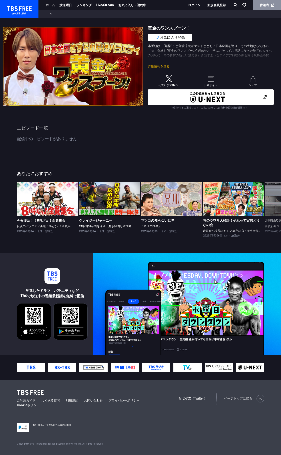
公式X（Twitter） (193, 398)
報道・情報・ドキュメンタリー (147, 14)
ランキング (84, 5)
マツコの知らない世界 (157, 221)
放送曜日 (65, 5)
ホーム (50, 5)
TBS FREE (12, 8)
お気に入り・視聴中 (132, 5)
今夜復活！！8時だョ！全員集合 (41, 221)
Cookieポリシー (28, 405)
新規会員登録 (216, 5)
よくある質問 (50, 400)
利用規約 (72, 400)
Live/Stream (105, 5)
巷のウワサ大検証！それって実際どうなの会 (231, 223)
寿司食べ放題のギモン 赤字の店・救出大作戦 (232, 230)
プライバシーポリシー (124, 400)
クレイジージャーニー (95, 221)
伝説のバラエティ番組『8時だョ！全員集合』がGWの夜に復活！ (59, 226)
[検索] (236, 5)
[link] (47, 199)
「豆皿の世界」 (151, 226)
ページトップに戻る (244, 398)
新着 (48, 14)
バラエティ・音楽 (111, 14)
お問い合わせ (93, 400)
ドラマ (90, 14)
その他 (176, 14)
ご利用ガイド (26, 400)
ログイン (194, 5)
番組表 (267, 5)
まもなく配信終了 (68, 14)
